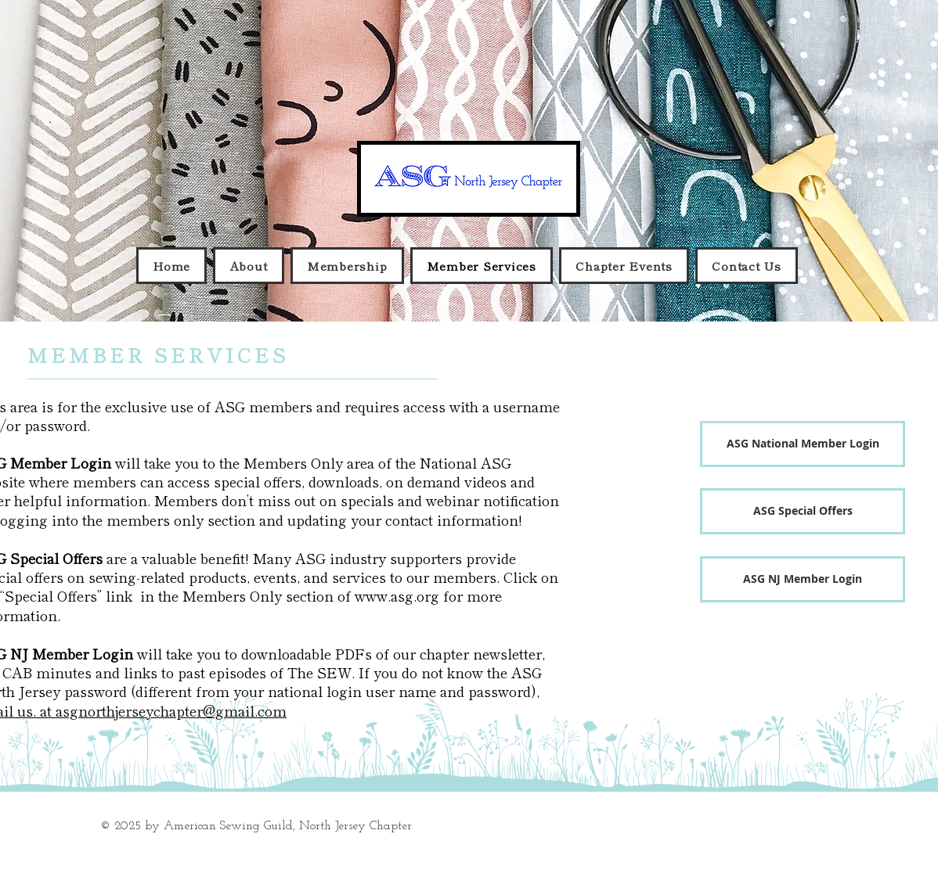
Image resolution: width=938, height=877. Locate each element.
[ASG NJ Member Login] (802, 579)
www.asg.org (397, 595)
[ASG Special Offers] (802, 511)
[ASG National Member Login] (802, 444)
